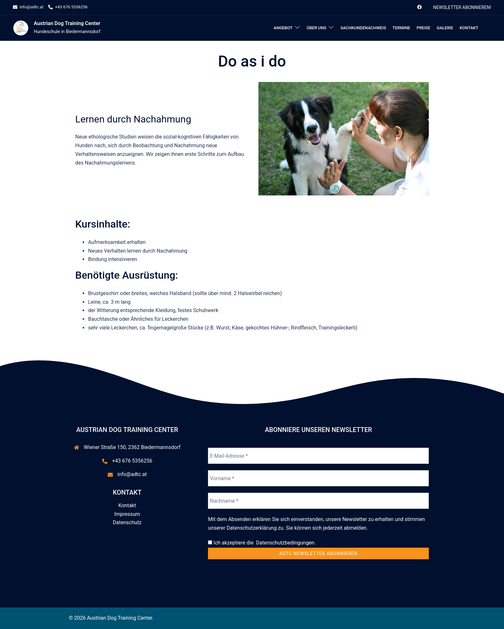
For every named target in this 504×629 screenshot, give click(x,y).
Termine (401, 27)
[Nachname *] (318, 501)
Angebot (283, 27)
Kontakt (469, 27)
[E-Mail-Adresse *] (318, 456)
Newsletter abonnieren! (462, 7)
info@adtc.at (132, 474)
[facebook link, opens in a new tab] (419, 6)
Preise (423, 27)
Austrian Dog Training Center (67, 23)
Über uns (316, 27)
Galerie (445, 27)
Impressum (127, 514)
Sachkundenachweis (363, 27)
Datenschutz (127, 522)
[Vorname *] (318, 478)
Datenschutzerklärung (252, 528)
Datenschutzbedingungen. (285, 543)
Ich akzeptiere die (262, 543)
